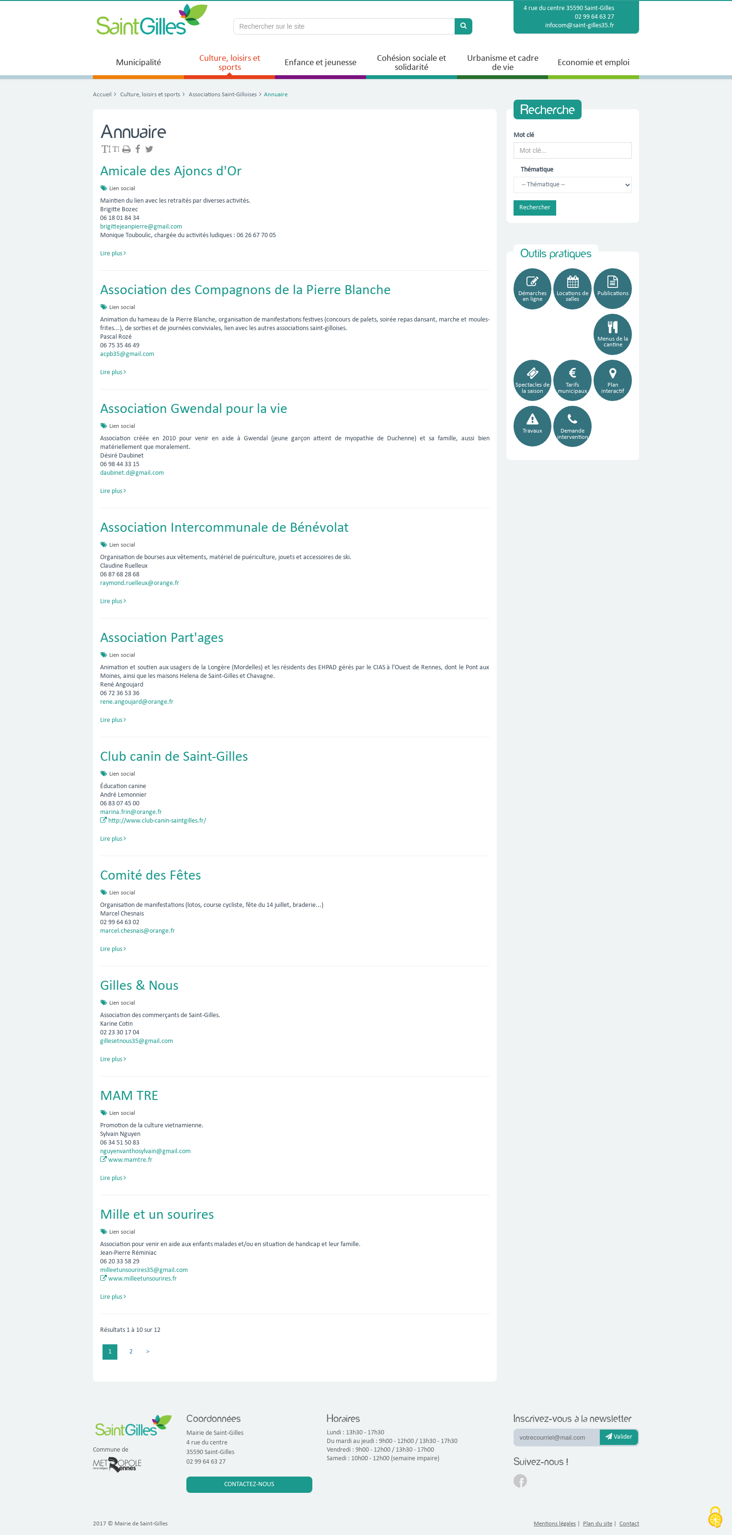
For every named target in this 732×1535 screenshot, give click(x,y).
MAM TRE (129, 1096)
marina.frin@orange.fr (131, 812)
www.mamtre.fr (126, 1160)
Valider (619, 1437)
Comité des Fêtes (150, 876)
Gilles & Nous (139, 986)
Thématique (532, 169)
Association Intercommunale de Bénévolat (224, 528)
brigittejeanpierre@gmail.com (141, 226)
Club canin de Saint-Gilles (174, 757)
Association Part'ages (162, 638)
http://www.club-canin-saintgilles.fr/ (153, 821)
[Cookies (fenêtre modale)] (715, 1518)
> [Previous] (147, 1351)
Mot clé (524, 135)
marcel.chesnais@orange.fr (137, 931)
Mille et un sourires (157, 1215)
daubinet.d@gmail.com (132, 473)
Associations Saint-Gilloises (222, 95)
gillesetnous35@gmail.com (136, 1041)
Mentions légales (555, 1524)
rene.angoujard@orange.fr (136, 702)
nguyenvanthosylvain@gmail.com (145, 1151)
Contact (629, 1524)
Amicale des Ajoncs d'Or (170, 171)
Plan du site (597, 1524)
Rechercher (534, 207)
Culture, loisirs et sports (149, 95)
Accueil (102, 95)
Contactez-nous (249, 1484)
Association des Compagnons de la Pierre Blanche (245, 290)
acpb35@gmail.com (127, 354)
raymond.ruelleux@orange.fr (139, 583)
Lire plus (113, 253)
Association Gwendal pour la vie (193, 409)
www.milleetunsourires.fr (138, 1279)
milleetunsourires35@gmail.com (144, 1270)
